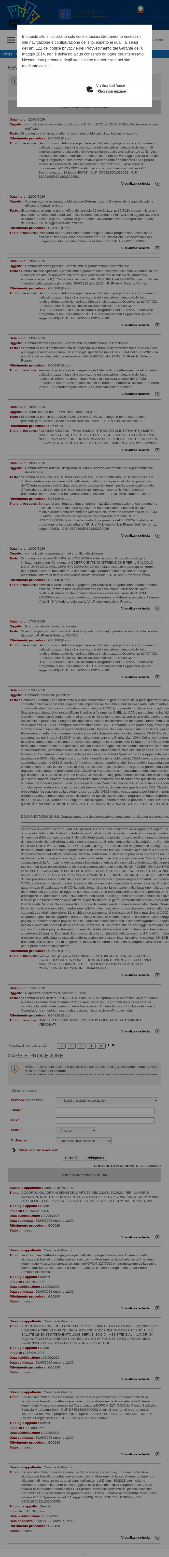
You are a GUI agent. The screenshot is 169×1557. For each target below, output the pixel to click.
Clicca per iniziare (112, 91)
